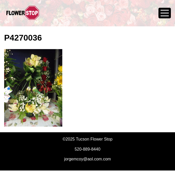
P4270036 (23, 37)
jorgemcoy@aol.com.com (87, 159)
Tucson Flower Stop (22, 16)
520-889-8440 (88, 149)
